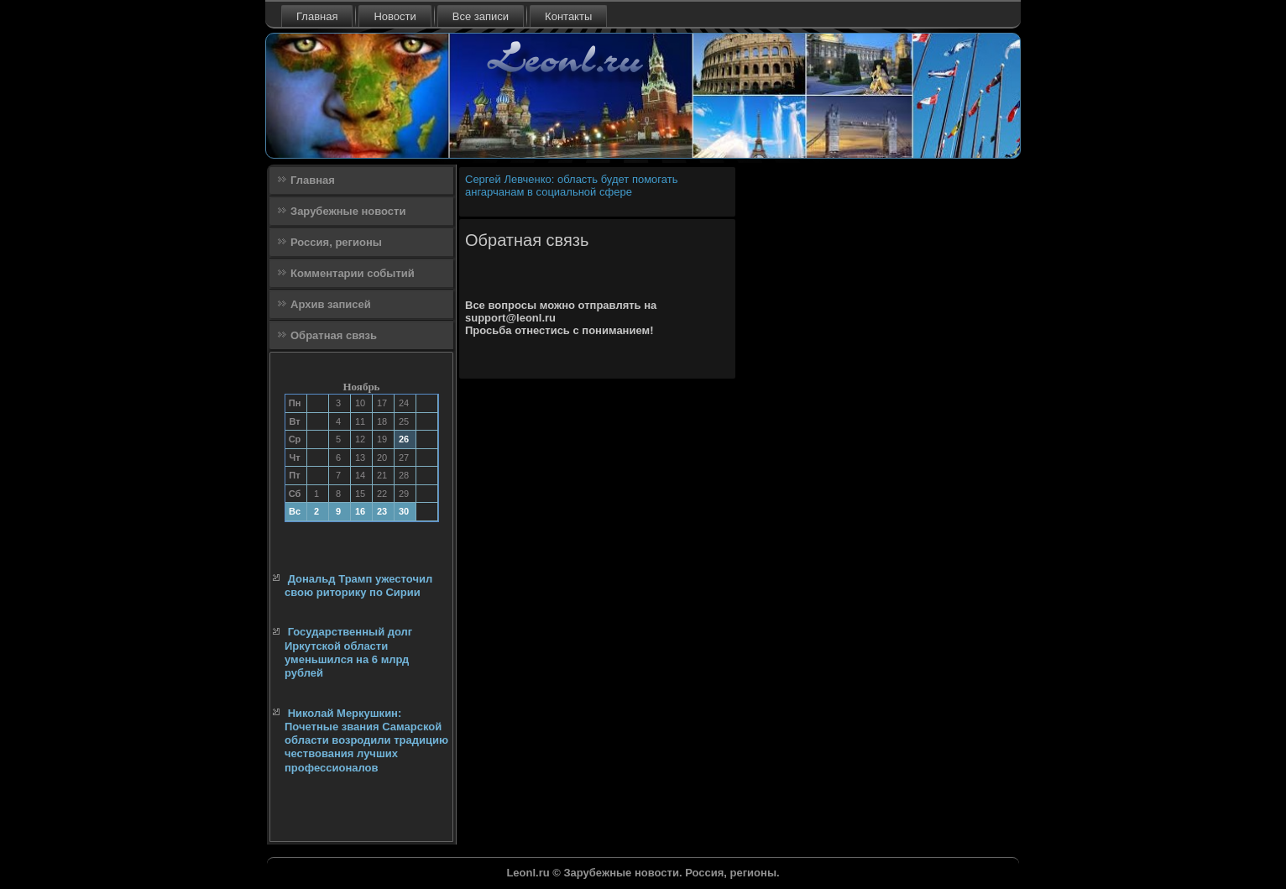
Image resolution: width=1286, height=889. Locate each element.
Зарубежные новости (347, 211)
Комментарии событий (352, 273)
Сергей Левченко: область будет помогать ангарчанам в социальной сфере (571, 185)
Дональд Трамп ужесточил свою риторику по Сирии (358, 586)
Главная (316, 16)
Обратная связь (333, 335)
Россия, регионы (336, 242)
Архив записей (330, 304)
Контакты (568, 16)
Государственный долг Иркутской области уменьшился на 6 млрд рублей (348, 652)
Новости (395, 16)
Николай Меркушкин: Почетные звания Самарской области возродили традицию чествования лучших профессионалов (366, 740)
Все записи (480, 16)
